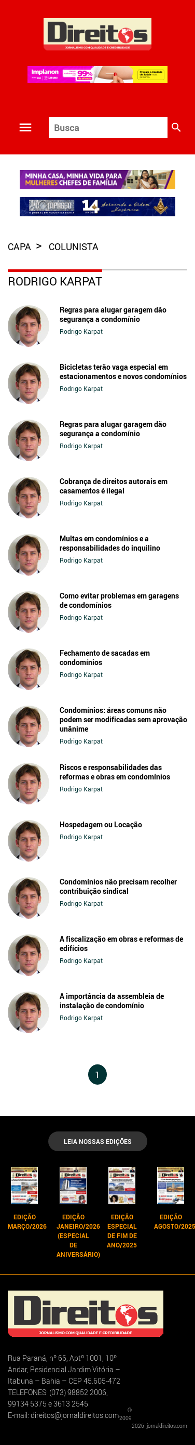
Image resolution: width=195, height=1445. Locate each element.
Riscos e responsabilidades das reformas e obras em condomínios (115, 772)
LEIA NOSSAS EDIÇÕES (98, 1141)
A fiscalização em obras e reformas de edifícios (121, 943)
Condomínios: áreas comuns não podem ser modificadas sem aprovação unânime (123, 719)
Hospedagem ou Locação (101, 824)
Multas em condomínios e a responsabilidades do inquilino (110, 543)
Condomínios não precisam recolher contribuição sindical (118, 886)
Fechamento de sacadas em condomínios (105, 657)
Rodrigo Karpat (81, 331)
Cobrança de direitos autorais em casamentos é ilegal (114, 486)
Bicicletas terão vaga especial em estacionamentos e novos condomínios (123, 371)
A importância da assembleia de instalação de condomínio (112, 1000)
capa (20, 246)
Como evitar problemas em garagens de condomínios (119, 600)
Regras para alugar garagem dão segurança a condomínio (113, 314)
